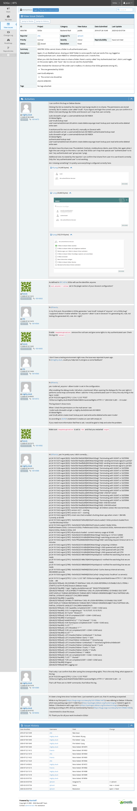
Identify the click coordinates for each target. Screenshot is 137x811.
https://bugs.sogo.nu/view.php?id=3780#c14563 (113, 708)
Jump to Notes (27, 21)
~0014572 (35, 399)
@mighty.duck (56, 360)
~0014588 (35, 470)
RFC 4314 (63, 282)
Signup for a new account (48, 10)
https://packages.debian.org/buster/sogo (98, 703)
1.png (54, 193)
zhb (38, 36)
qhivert (80, 36)
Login (36, 10)
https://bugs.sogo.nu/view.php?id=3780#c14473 (86, 700)
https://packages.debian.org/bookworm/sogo (99, 705)
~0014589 (35, 687)
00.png (55, 167)
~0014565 (39, 348)
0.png (54, 234)
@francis (54, 307)
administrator (30, 805)
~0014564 (35, 323)
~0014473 (35, 119)
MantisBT (33, 800)
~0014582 (39, 445)
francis (24, 294)
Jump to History (42, 21)
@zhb (64, 419)
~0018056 (35, 713)
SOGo (116, 3)
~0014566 (35, 373)
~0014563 (39, 298)
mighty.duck (27, 115)
